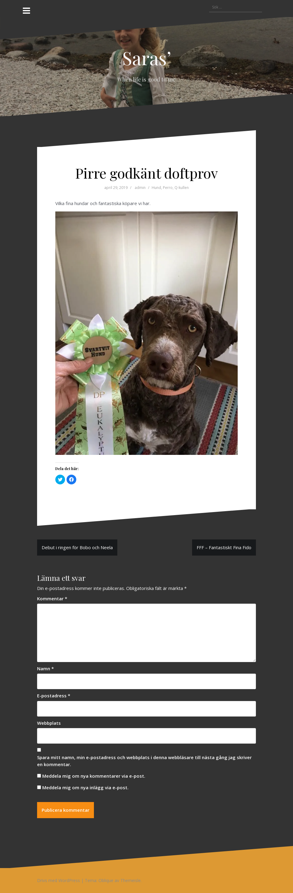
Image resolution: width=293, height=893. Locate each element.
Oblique (105, 880)
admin (140, 187)
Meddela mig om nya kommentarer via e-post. (93, 776)
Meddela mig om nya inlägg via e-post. (85, 787)
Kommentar (52, 598)
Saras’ (146, 57)
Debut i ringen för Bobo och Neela (77, 547)
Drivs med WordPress (58, 880)
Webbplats (49, 723)
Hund (156, 187)
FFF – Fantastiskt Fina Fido (224, 547)
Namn (45, 668)
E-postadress (53, 695)
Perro (168, 187)
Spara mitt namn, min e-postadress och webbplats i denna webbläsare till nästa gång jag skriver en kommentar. (144, 760)
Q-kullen (181, 187)
